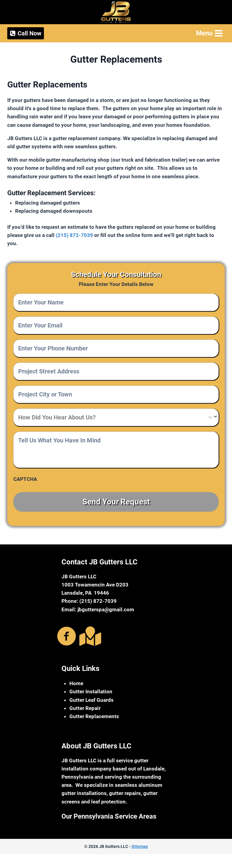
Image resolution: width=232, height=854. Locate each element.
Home (76, 683)
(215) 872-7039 (74, 235)
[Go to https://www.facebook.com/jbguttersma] (66, 636)
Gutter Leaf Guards (91, 700)
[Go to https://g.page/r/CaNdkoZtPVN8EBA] (89, 635)
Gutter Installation (90, 691)
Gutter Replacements (94, 716)
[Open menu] (209, 33)
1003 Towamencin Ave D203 (94, 585)
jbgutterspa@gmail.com (106, 609)
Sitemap (139, 846)
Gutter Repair (85, 708)
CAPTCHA (25, 479)
